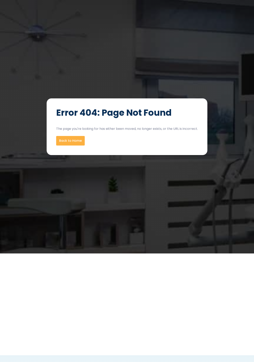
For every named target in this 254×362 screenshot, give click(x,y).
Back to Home (70, 140)
